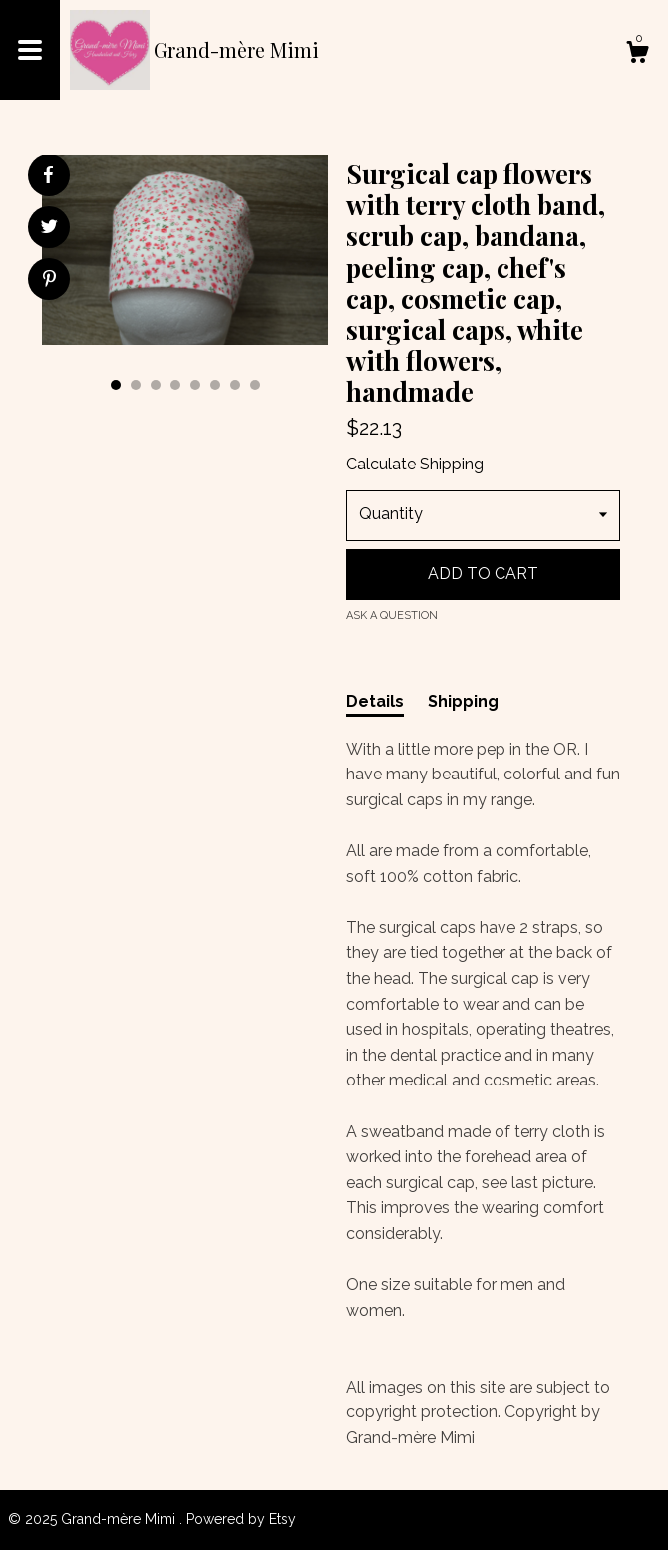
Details (375, 701)
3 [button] (156, 385)
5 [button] (195, 385)
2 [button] (136, 385)
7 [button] (235, 385)
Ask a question (392, 615)
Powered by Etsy (241, 1519)
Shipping (463, 701)
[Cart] (637, 55)
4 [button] (175, 385)
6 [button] (215, 385)
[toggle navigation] (30, 50)
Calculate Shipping (415, 464)
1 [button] (116, 385)
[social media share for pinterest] (49, 281)
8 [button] (255, 385)
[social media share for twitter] (49, 229)
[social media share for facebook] (48, 175)
